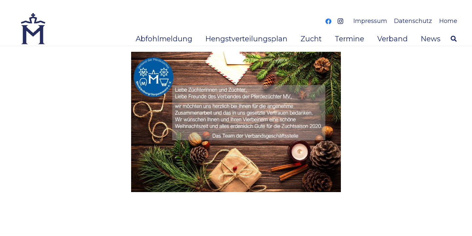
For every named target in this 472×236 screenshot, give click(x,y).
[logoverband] (33, 29)
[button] (453, 38)
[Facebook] (328, 21)
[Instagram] (340, 21)
